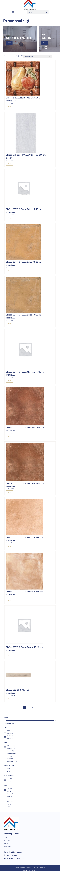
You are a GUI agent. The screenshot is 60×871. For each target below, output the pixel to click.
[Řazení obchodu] (37, 56)
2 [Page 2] (27, 707)
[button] (12, 12)
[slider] (5, 720)
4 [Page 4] (32, 707)
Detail (9, 43)
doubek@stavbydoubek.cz (15, 858)
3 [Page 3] (29, 707)
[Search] (46, 12)
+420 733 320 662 (12, 855)
